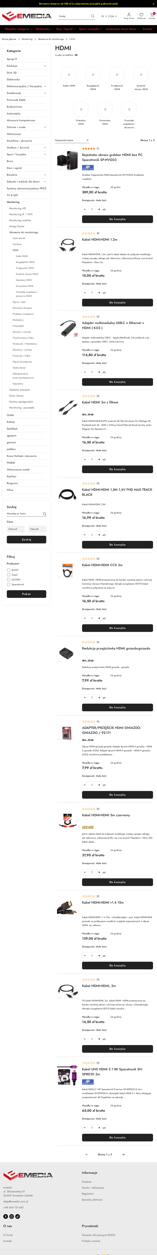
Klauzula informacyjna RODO (98, 1235)
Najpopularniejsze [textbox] (64, 140)
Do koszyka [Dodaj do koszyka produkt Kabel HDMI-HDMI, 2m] (117, 1049)
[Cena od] (16, 529)
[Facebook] (5, 1216)
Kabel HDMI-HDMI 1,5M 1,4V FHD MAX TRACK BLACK (117, 492)
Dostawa (87, 1182)
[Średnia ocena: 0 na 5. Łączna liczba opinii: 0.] (90, 233)
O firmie (8, 1235)
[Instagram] (11, 1216)
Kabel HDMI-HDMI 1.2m (99, 239)
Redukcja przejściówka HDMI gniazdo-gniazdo (116, 648)
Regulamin (88, 1194)
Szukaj (26, 539)
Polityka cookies (91, 1241)
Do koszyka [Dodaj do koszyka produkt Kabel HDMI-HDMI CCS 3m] (117, 628)
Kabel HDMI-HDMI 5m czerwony (106, 815)
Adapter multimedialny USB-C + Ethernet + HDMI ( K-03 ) (113, 325)
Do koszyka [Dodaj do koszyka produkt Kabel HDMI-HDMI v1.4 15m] (117, 965)
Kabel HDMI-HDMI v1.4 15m (103, 902)
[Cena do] (37, 529)
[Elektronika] (44, 29)
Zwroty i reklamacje (93, 1188)
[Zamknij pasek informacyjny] (153, 3)
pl (104, 16)
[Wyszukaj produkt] (76, 16)
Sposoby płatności (92, 1200)
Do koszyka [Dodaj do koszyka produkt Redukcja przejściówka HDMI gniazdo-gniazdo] (117, 707)
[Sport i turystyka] (91, 29)
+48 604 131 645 (13, 1207)
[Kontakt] (147, 29)
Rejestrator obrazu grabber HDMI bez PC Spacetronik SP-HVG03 (112, 157)
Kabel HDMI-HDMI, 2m (99, 985)
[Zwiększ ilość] (99, 209)
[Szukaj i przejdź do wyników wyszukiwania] (92, 16)
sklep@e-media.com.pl (15, 1201)
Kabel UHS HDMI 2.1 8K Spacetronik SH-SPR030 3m (112, 1071)
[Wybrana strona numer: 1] (105, 1154)
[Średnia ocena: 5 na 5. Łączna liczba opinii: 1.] (90, 148)
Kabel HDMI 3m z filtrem (100, 402)
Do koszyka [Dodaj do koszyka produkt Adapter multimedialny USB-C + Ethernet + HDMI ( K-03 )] (117, 382)
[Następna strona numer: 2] (123, 1154)
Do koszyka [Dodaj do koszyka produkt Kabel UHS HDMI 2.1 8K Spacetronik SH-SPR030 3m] (117, 1137)
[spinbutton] (92, 209)
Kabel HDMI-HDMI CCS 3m (102, 565)
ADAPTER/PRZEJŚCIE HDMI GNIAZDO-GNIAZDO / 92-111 (111, 730)
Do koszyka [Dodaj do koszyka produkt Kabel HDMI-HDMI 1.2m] (117, 302)
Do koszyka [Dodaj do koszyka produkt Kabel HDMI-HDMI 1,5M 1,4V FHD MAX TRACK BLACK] (117, 545)
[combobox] (72, 140)
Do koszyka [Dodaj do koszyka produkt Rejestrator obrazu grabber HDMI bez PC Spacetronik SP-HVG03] (117, 219)
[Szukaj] (44, 514)
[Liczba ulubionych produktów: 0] (141, 16)
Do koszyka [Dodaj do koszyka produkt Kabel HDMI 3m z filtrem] (117, 469)
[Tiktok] (17, 1216)
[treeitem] (26, 59)
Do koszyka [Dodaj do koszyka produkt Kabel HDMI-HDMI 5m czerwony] (117, 882)
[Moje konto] (129, 16)
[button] (19, 29)
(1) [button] (98, 148)
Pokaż (26, 594)
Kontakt (7, 1241)
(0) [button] (98, 233)
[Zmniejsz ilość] (84, 209)
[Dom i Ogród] (66, 29)
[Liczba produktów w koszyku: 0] (152, 16)
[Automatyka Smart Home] (122, 29)
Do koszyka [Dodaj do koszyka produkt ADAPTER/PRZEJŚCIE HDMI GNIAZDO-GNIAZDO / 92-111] (117, 795)
